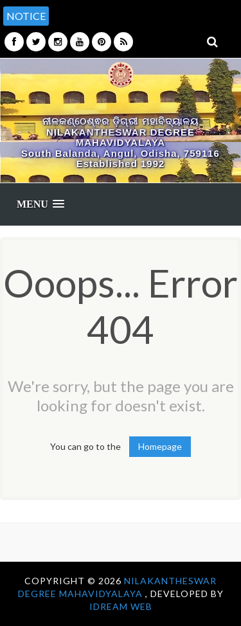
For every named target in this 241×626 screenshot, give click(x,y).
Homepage (160, 446)
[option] (143, 9)
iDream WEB (120, 606)
